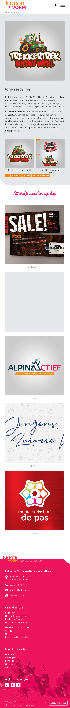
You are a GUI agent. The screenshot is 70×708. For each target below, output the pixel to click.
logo (7, 175)
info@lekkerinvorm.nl (20, 590)
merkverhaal (16, 175)
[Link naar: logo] (34, 368)
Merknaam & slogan (14, 619)
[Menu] (61, 5)
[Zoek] (55, 6)
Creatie (8, 631)
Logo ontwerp (12, 612)
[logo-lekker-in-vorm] (29, 5)
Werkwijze (10, 657)
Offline (8, 634)
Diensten (9, 654)
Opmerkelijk (11, 664)
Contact (9, 667)
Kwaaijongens (44, 702)
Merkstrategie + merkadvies (18, 627)
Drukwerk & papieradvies (16, 622)
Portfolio (9, 661)
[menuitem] (55, 5)
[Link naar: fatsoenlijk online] (34, 302)
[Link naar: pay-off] (34, 435)
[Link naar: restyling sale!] (34, 237)
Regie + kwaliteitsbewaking (17, 637)
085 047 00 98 (17, 585)
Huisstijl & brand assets (16, 616)
